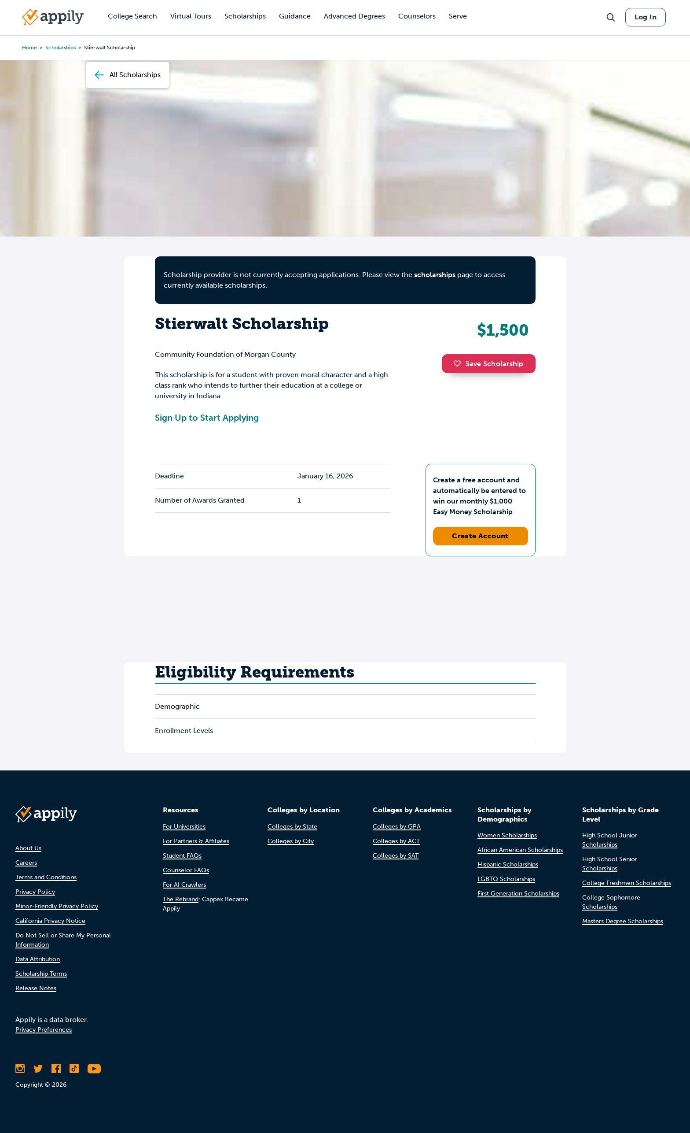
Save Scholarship (488, 363)
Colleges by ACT (396, 841)
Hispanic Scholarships (507, 864)
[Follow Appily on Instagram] (20, 1068)
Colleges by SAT (395, 855)
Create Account (480, 536)
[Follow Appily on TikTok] (74, 1068)
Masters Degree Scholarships (622, 921)
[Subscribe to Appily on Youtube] (94, 1068)
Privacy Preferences (43, 1029)
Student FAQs (182, 855)
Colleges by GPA (397, 826)
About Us (28, 848)
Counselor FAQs (186, 870)
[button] (459, 363)
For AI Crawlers (184, 885)
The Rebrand (180, 899)
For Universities (184, 826)
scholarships (60, 47)
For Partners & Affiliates (196, 841)
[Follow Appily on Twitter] (38, 1068)
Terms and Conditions (46, 877)
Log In (646, 17)
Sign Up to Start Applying (207, 417)
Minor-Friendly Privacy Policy (56, 906)
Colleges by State (292, 826)
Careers (26, 862)
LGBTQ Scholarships (506, 879)
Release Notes (35, 988)
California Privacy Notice (50, 921)
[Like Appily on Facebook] (56, 1068)
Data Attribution (37, 959)
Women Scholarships (507, 835)
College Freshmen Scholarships (626, 883)
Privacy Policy (35, 892)
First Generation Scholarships (518, 893)
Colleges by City (291, 841)
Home (29, 47)
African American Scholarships (520, 850)
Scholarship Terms (41, 973)
